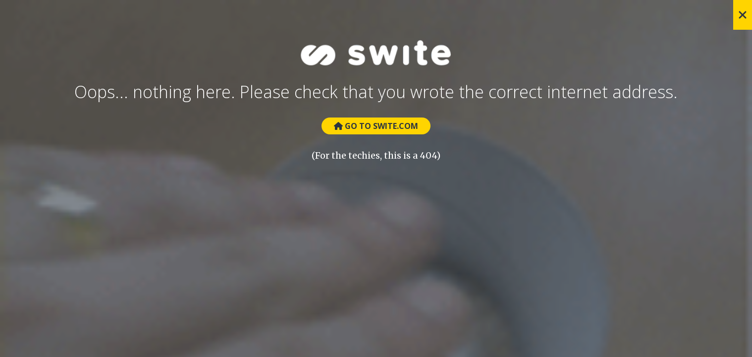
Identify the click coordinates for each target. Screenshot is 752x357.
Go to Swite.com (376, 125)
